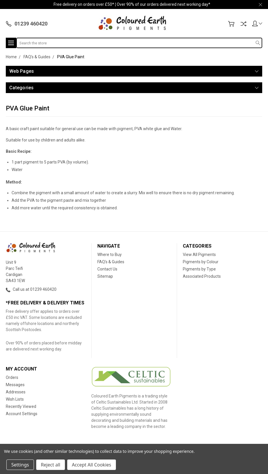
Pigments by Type (199, 269)
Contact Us (107, 269)
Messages (15, 384)
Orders (12, 377)
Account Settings (21, 413)
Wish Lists (15, 399)
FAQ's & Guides (110, 261)
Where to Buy (109, 254)
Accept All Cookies (91, 465)
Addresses (15, 392)
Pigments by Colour (200, 261)
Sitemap (105, 276)
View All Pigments (199, 254)
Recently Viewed (21, 406)
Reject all (50, 465)
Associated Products (202, 276)
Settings (20, 465)
